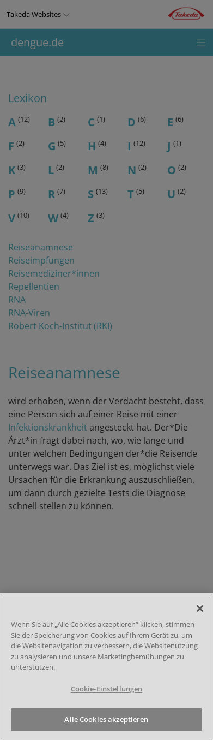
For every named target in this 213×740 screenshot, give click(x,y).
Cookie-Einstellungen (107, 689)
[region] (106, 666)
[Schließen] (200, 608)
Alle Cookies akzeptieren (106, 719)
